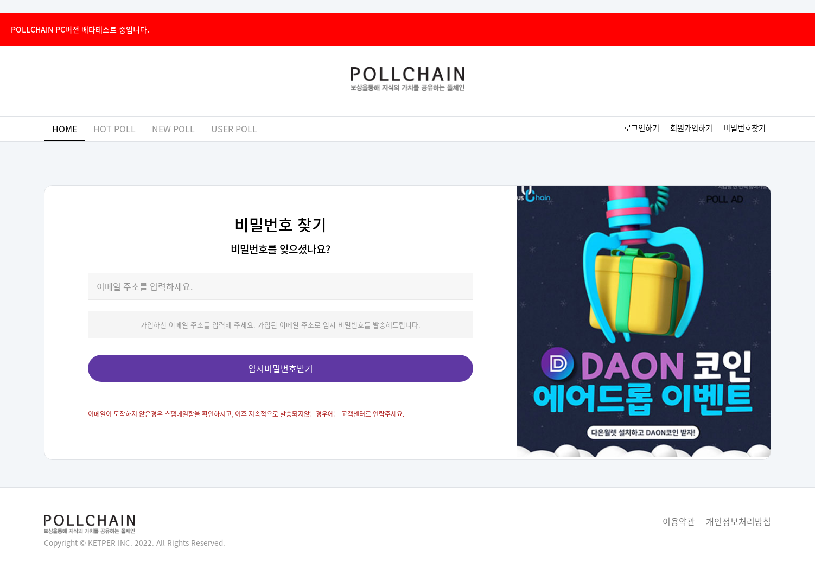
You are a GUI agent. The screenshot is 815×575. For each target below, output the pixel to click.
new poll (173, 128)
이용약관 (679, 521)
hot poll (114, 128)
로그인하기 (641, 128)
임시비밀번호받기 (280, 368)
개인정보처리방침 (738, 521)
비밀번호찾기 (744, 128)
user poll (234, 128)
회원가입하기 (691, 128)
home (64, 128)
